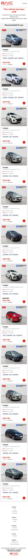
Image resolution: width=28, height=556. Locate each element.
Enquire (5, 55)
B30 (15, 509)
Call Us (11, 55)
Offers (14, 521)
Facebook (15, 535)
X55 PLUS (15, 513)
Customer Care (14, 542)
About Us (15, 527)
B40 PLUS (15, 511)
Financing (15, 519)
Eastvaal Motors (22, 548)
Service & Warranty (14, 544)
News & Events (14, 529)
